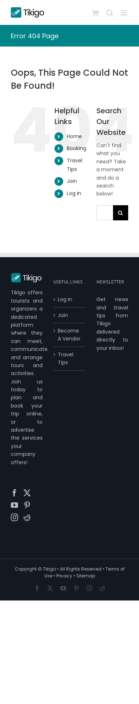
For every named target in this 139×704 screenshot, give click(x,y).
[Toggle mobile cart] (95, 13)
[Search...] (104, 212)
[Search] (120, 212)
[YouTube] (14, 505)
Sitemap (85, 576)
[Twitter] (27, 493)
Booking (76, 148)
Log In (74, 193)
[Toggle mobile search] (109, 13)
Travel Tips (65, 358)
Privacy (64, 576)
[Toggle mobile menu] (124, 13)
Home (74, 136)
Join (72, 181)
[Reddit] (27, 517)
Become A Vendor (69, 334)
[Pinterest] (27, 505)
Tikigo (49, 569)
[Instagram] (14, 517)
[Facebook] (14, 493)
